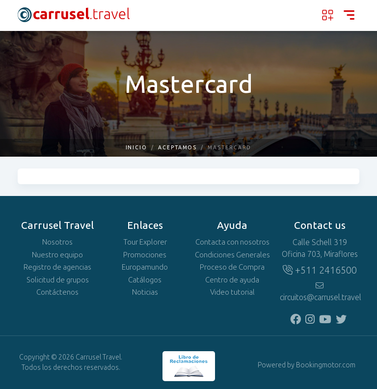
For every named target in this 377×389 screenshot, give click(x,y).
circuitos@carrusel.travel (319, 291)
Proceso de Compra (232, 267)
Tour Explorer (145, 242)
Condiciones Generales (232, 254)
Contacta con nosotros (232, 242)
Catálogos (145, 280)
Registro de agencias (57, 267)
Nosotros (57, 242)
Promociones (144, 254)
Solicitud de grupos (58, 280)
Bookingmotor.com (325, 365)
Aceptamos (177, 147)
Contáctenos (57, 292)
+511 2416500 (320, 270)
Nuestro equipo (57, 254)
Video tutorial (232, 292)
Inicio (137, 147)
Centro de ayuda (232, 280)
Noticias (145, 292)
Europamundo (145, 267)
